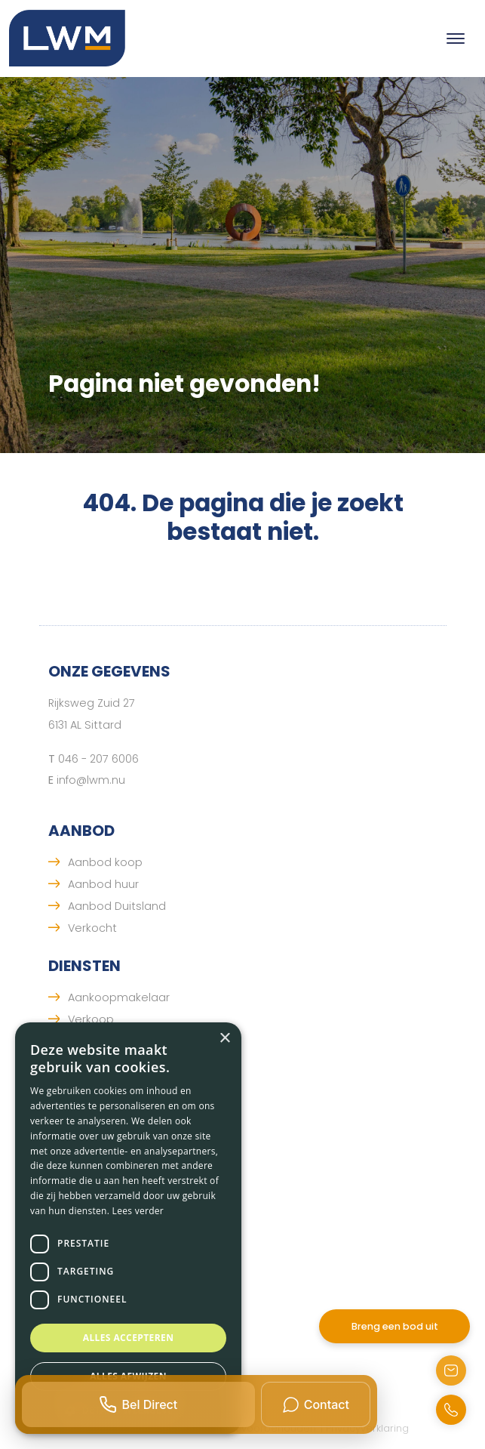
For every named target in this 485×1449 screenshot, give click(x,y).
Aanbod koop (105, 862)
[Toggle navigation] (455, 38)
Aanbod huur (103, 884)
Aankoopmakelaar (119, 997)
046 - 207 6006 (98, 758)
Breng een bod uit (394, 1326)
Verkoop (91, 1019)
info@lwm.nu (91, 780)
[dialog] (128, 1228)
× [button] (224, 1038)
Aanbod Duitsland (117, 906)
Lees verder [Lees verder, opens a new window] (138, 1210)
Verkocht (92, 928)
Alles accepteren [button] (128, 1337)
